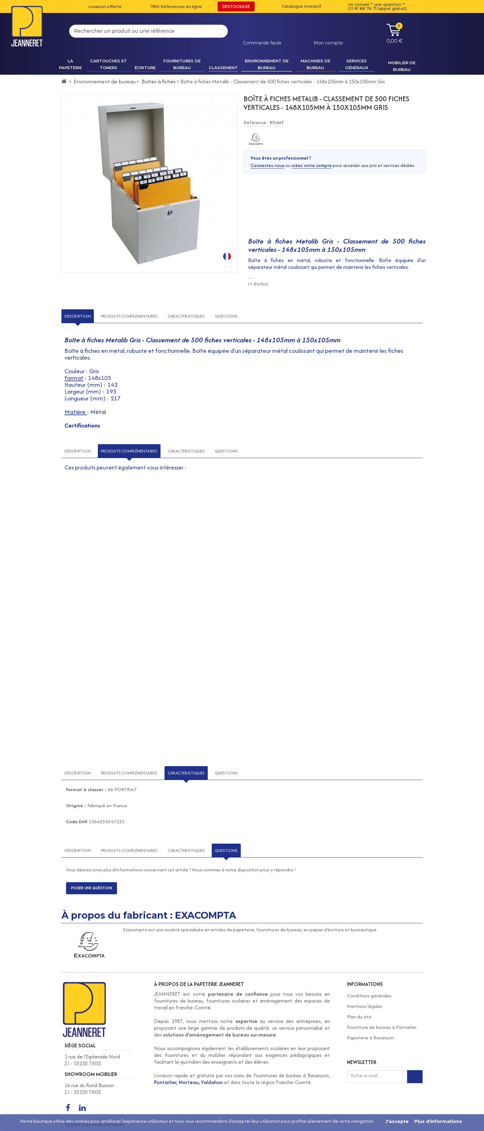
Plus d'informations (438, 1121)
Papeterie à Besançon (370, 1037)
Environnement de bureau (105, 81)
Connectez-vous (267, 165)
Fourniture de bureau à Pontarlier (382, 1027)
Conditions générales (369, 995)
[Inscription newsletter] (415, 1076)
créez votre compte (311, 165)
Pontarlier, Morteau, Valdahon (188, 1082)
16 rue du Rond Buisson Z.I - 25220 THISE (89, 1089)
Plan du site (359, 1016)
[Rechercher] (217, 31)
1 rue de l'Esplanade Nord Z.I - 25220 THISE (92, 1060)
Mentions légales (364, 1006)
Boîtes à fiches (159, 81)
